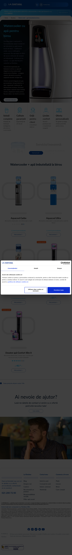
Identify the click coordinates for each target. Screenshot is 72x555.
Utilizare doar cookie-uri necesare (35, 290)
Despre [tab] (59, 268)
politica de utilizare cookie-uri (18, 282)
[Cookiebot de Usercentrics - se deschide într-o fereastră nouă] (62, 263)
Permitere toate (59, 290)
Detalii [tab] (36, 268)
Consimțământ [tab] (12, 268)
